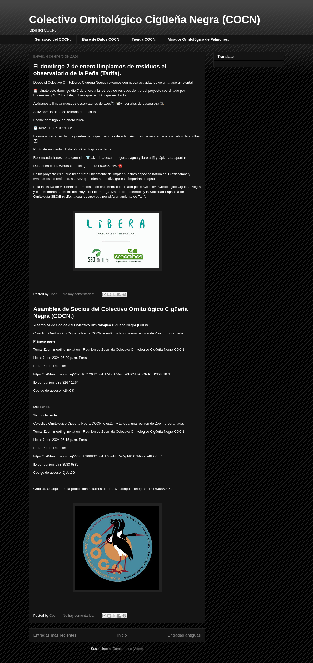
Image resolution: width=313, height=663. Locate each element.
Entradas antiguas (184, 635)
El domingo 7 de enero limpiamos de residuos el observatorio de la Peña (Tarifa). (99, 69)
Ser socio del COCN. (53, 39)
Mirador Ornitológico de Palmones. (198, 39)
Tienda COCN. (144, 39)
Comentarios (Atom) (128, 649)
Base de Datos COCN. (101, 39)
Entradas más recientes (55, 635)
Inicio (122, 635)
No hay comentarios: (79, 294)
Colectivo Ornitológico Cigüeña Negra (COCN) (144, 19)
